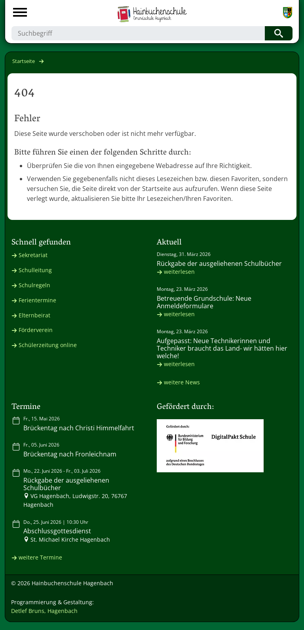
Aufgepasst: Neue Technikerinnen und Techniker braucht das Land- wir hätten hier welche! (222, 348)
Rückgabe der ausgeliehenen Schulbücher (219, 263)
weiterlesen (179, 271)
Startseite (23, 61)
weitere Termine (40, 557)
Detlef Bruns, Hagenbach (44, 611)
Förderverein (36, 330)
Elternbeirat (34, 315)
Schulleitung (35, 270)
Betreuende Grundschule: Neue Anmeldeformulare (204, 302)
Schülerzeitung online (48, 345)
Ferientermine (37, 300)
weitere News (182, 382)
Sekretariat (33, 255)
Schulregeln (34, 285)
